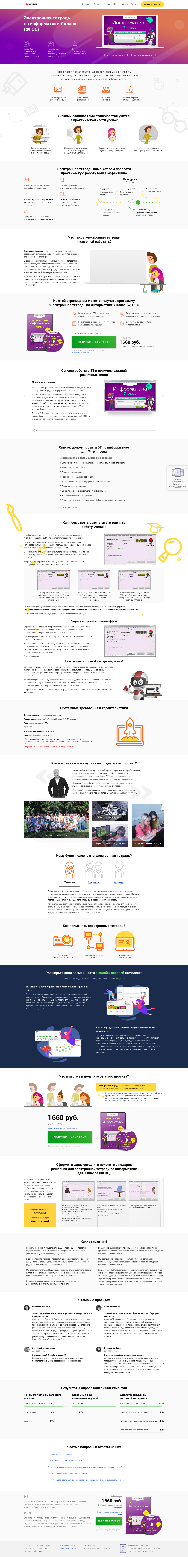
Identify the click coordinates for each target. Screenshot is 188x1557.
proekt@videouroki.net (68, 1548)
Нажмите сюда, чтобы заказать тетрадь (87, 333)
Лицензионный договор (33, 1551)
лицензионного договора (80, 352)
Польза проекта (120, 4)
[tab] (69, 874)
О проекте (86, 4)
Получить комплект (152, 4)
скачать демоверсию (143, 55)
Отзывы (134, 4)
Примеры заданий (102, 4)
